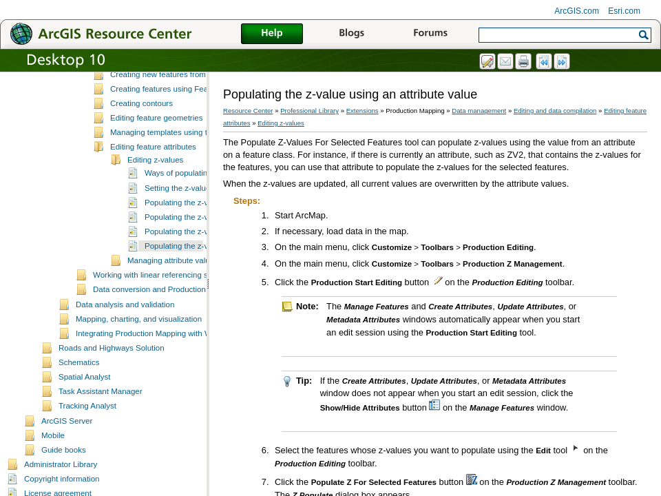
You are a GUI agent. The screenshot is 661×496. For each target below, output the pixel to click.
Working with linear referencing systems (163, 327)
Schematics (79, 415)
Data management (479, 110)
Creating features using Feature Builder (179, 141)
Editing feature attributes (153, 199)
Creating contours (141, 156)
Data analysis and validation (125, 357)
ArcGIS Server (66, 473)
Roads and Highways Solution (112, 400)
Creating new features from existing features (188, 127)
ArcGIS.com (576, 11)
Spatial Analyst (85, 429)
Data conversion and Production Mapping (165, 342)
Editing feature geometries (156, 170)
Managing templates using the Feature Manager (194, 184)
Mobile (53, 488)
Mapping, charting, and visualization (139, 371)
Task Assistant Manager (101, 444)
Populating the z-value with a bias (204, 269)
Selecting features (142, 97)
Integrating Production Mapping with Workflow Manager (173, 386)
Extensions (362, 110)
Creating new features (149, 111)
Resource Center (248, 110)
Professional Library (309, 110)
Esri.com (624, 11)
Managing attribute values (172, 313)
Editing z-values (155, 212)
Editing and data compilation (555, 110)
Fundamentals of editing (152, 83)
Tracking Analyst (87, 458)
